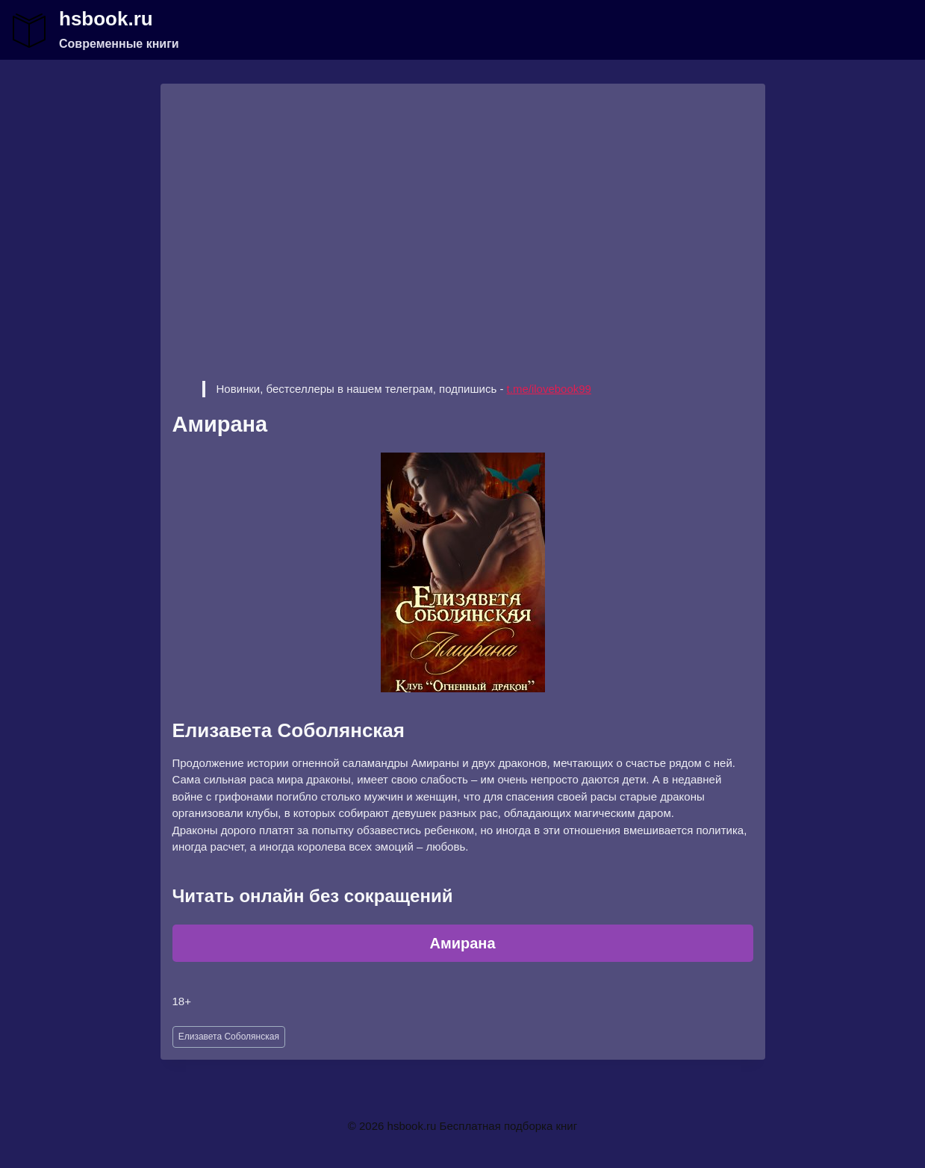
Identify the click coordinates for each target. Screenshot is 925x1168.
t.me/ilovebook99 (549, 388)
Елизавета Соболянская (228, 1036)
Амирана (462, 943)
